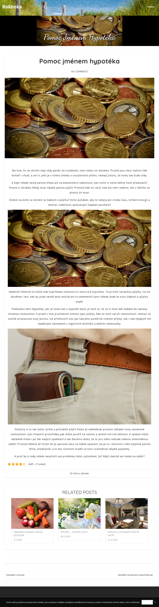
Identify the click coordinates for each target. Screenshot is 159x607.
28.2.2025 (65, 536)
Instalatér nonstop (15, 574)
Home (151, 6)
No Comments (79, 71)
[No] (155, 602)
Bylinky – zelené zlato (74, 531)
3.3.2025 (18, 539)
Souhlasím (147, 602)
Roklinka (12, 7)
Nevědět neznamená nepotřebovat (135, 574)
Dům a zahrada (81, 473)
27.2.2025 (113, 539)
